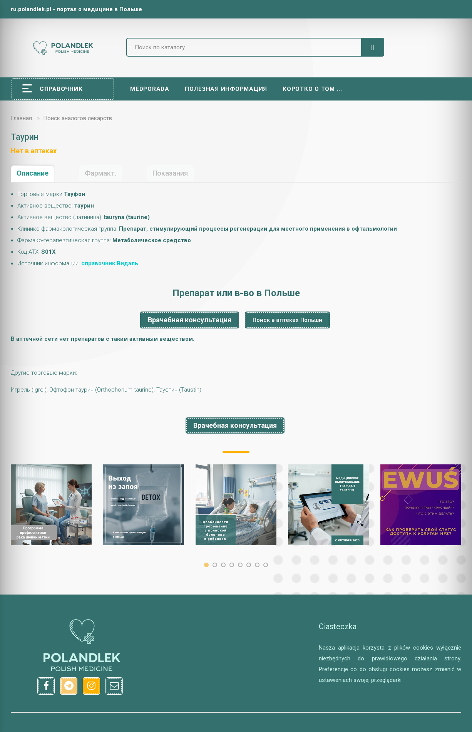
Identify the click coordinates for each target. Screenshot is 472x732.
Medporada (149, 88)
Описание (33, 173)
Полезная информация (226, 88)
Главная (21, 118)
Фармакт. (100, 173)
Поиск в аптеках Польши (287, 320)
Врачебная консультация (189, 320)
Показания (170, 173)
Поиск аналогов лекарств (77, 118)
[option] (51, 504)
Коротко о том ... (312, 88)
